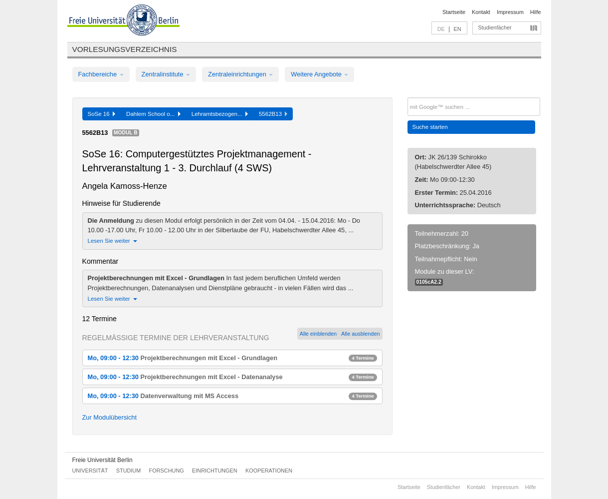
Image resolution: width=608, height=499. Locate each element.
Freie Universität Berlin (102, 460)
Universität (90, 471)
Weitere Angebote (319, 74)
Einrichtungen (214, 471)
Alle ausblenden (360, 334)
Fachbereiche (101, 74)
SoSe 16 (102, 114)
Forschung (166, 471)
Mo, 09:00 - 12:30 (232, 358)
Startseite (453, 12)
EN (457, 29)
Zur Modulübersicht (109, 417)
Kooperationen (268, 471)
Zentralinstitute (166, 74)
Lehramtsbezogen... (220, 114)
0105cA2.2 (428, 282)
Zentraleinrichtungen (240, 74)
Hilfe (535, 12)
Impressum (510, 12)
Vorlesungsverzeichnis (124, 49)
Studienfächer (495, 27)
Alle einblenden (318, 334)
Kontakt (481, 12)
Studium (128, 471)
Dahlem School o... (153, 114)
